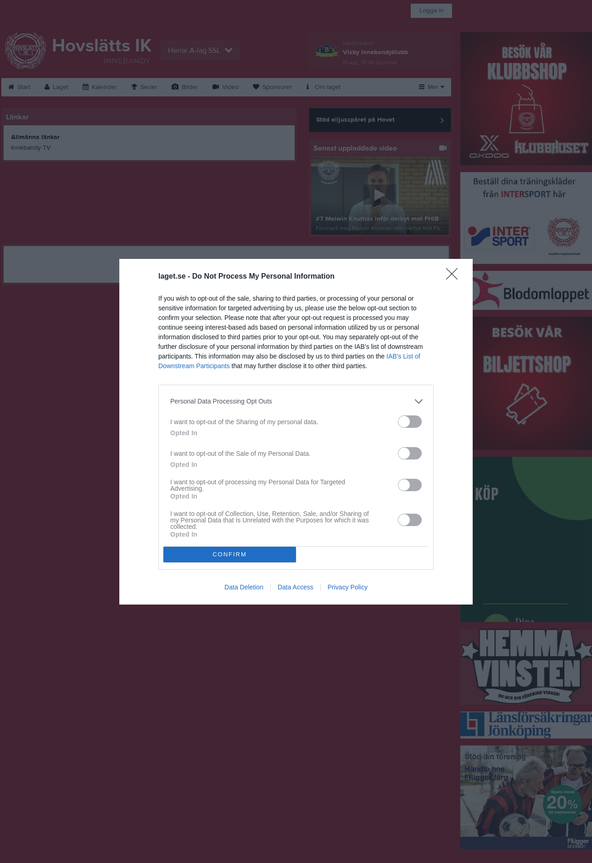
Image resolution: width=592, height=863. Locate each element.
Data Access (295, 587)
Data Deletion (243, 587)
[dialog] (296, 432)
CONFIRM (229, 554)
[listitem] (296, 401)
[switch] (410, 421)
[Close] (455, 277)
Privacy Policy (348, 587)
